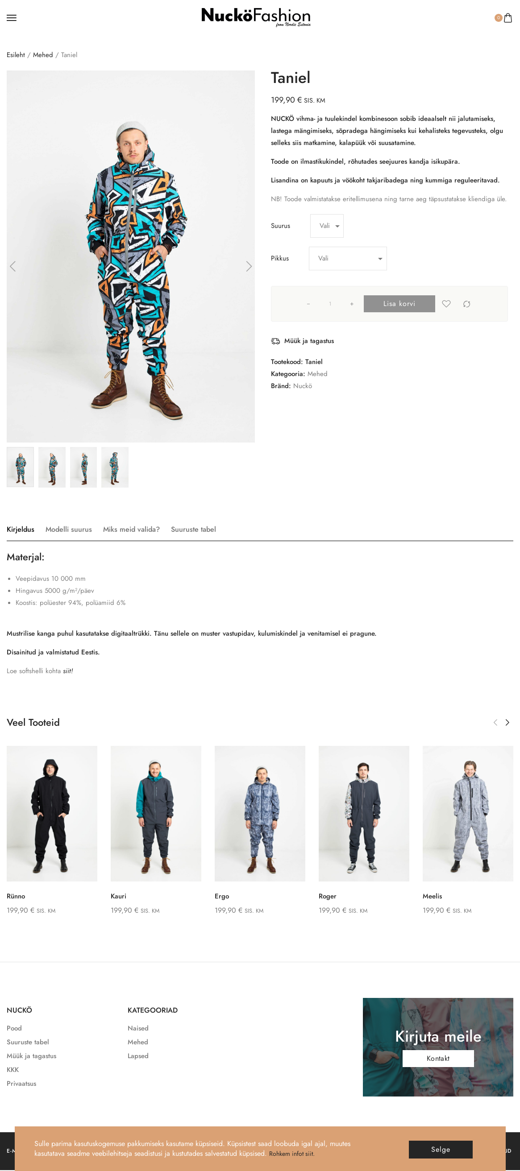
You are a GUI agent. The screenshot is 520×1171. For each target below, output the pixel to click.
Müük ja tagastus (309, 341)
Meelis (427, 896)
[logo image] (256, 17)
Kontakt (438, 1058)
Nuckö (302, 386)
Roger (323, 896)
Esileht (16, 55)
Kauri (113, 896)
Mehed (43, 55)
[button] (495, 722)
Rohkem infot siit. (295, 1153)
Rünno (11, 896)
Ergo (216, 896)
